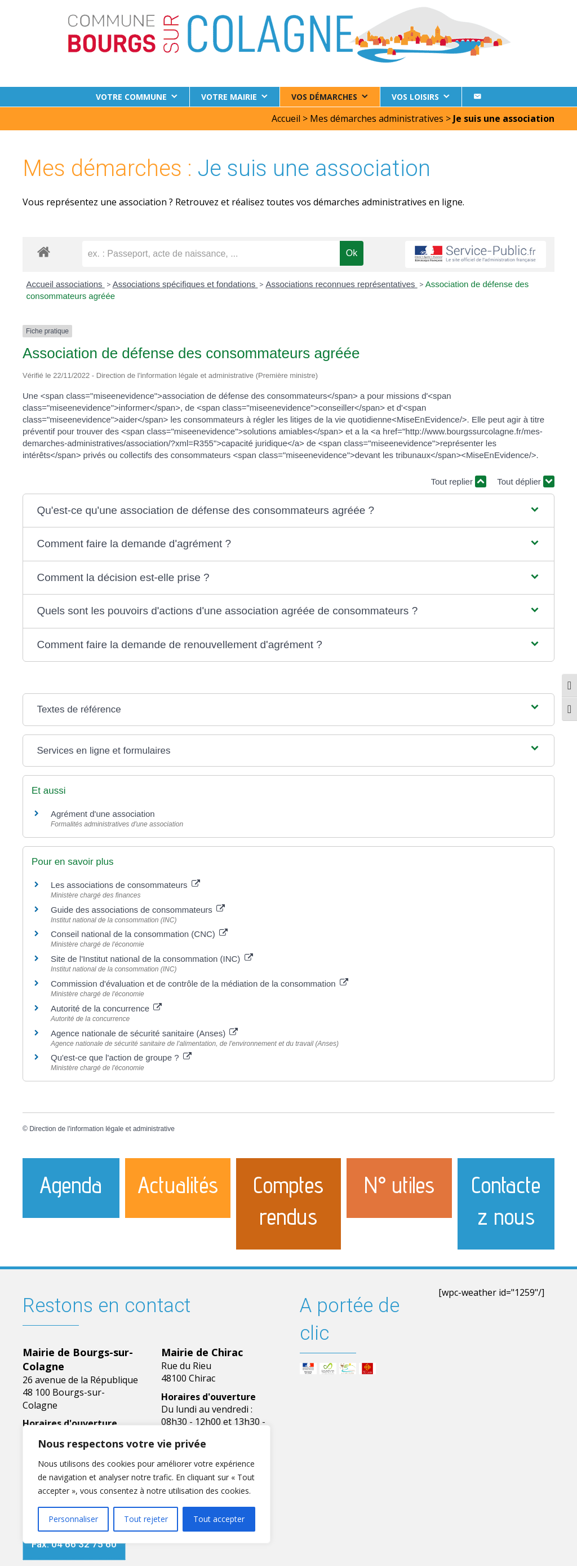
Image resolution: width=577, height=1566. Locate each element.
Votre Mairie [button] (229, 96)
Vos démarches (324, 96)
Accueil (286, 118)
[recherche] (211, 253)
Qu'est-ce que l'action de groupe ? (121, 1057)
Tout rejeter (146, 1519)
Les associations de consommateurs (125, 884)
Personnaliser (73, 1519)
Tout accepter (219, 1519)
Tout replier (458, 481)
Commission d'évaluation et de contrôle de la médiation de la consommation (199, 983)
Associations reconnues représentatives (341, 283)
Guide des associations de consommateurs (138, 909)
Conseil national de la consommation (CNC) (139, 933)
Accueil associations (65, 283)
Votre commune (131, 96)
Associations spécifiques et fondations (185, 283)
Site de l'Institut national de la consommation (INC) (152, 958)
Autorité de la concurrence (106, 1008)
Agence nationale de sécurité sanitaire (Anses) (144, 1032)
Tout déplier (525, 481)
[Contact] (477, 97)
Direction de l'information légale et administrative (102, 1128)
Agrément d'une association (103, 813)
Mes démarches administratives (376, 118)
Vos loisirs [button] (415, 96)
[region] (146, 1484)
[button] (288, 510)
